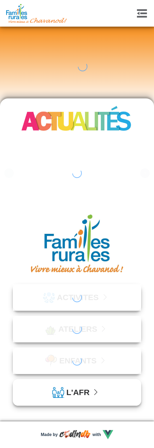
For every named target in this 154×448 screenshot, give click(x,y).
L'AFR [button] (76, 392)
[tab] (77, 392)
